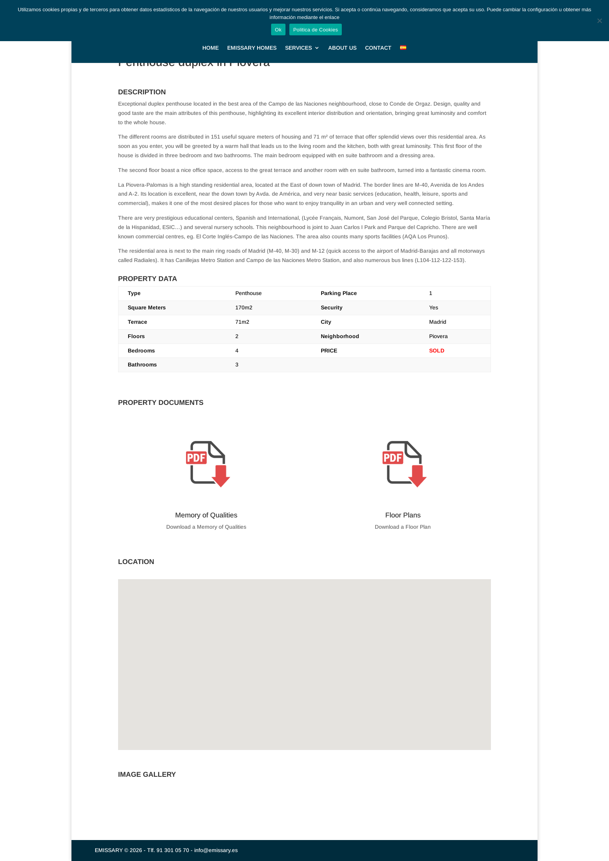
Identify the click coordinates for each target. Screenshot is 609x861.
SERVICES (298, 40)
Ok (278, 30)
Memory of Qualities (206, 515)
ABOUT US (342, 40)
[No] (599, 20)
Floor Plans (403, 515)
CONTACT (378, 40)
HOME (210, 40)
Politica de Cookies (315, 30)
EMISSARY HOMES (252, 40)
